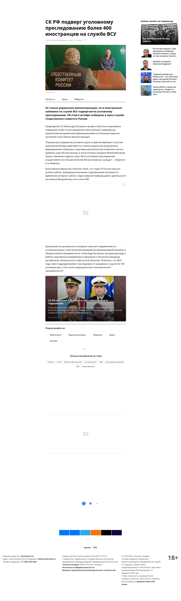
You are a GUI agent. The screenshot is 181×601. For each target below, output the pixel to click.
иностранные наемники (114, 362)
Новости (51, 362)
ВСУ (78, 366)
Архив (87, 547)
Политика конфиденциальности (78, 567)
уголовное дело (91, 362)
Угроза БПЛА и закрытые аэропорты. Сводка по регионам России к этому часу (164, 90)
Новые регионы (88, 366)
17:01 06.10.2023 (51, 40)
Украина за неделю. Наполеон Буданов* (162, 62)
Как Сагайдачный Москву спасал (156, 39)
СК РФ (59, 362)
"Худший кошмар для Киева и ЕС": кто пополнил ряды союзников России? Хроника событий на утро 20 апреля (165, 77)
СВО (101, 362)
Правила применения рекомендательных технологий (89, 570)
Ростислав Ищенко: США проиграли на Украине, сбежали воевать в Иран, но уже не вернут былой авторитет (164, 52)
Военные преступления (73, 362)
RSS (95, 547)
